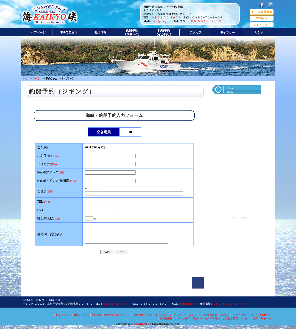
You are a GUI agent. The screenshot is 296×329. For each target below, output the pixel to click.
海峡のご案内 (81, 318)
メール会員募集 (208, 318)
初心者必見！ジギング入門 (175, 321)
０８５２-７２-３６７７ (166, 17)
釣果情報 (96, 318)
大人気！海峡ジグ (261, 321)
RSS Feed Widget (239, 218)
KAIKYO (141, 327)
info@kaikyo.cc (162, 21)
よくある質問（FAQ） (235, 321)
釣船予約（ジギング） (117, 318)
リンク (193, 318)
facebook (224, 318)
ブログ (235, 318)
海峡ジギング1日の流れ (206, 321)
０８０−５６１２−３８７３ (205, 21)
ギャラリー (180, 318)
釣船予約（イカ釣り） (145, 318)
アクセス (166, 318)
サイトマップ (249, 318)
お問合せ (265, 318)
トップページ (31, 78)
